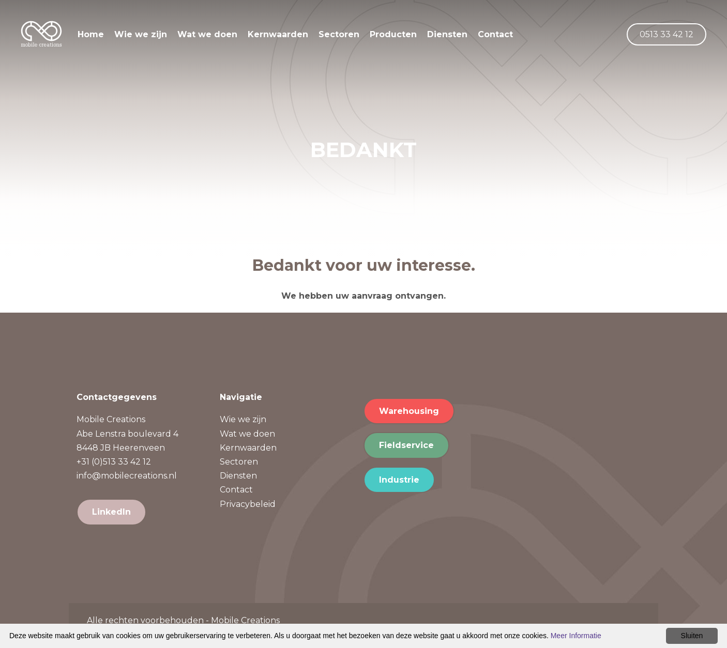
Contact (505, 37)
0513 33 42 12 (666, 37)
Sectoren (349, 37)
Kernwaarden (288, 37)
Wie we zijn (151, 37)
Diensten (457, 37)
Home (101, 37)
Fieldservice (406, 445)
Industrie (399, 480)
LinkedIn (111, 512)
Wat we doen (218, 37)
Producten (403, 37)
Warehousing (409, 411)
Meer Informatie (576, 635)
